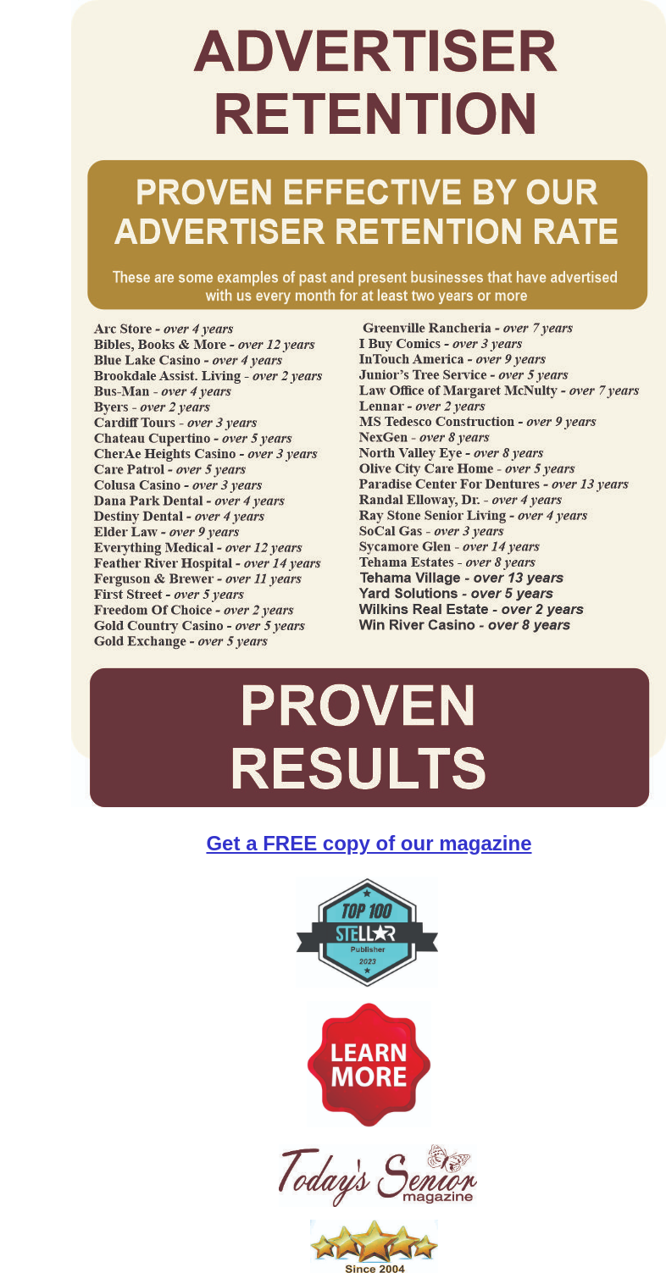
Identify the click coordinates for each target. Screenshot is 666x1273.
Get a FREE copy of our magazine (368, 843)
